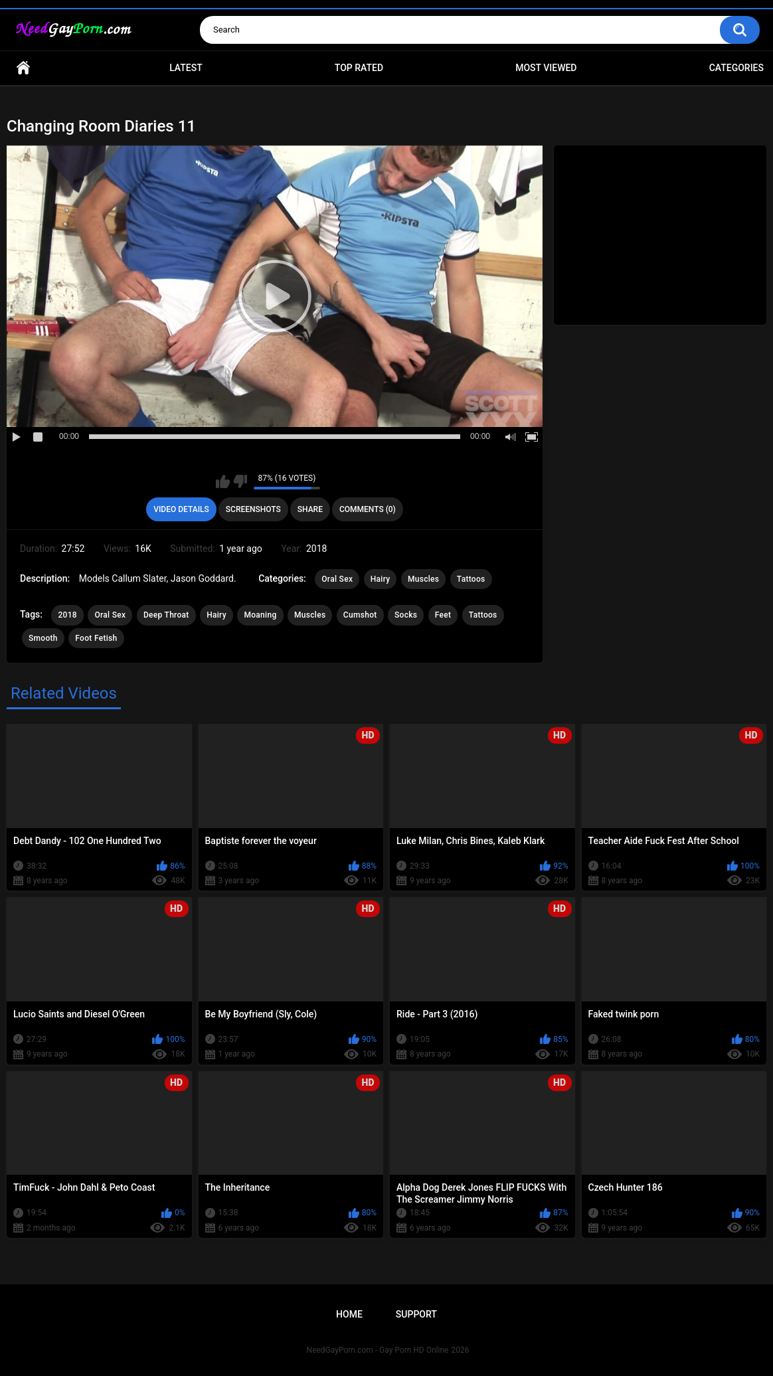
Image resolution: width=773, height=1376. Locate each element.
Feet (443, 615)
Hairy (380, 579)
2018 (67, 615)
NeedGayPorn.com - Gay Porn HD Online (378, 1350)
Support (416, 1314)
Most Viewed (545, 67)
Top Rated (359, 67)
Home (23, 68)
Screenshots (253, 509)
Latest (186, 67)
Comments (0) (367, 509)
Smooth (43, 638)
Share (310, 509)
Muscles (423, 579)
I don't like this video (240, 481)
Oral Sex (337, 579)
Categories (736, 67)
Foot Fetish (96, 638)
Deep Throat (166, 615)
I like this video (223, 481)
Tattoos (471, 579)
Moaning (260, 615)
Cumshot (360, 615)
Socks (405, 615)
